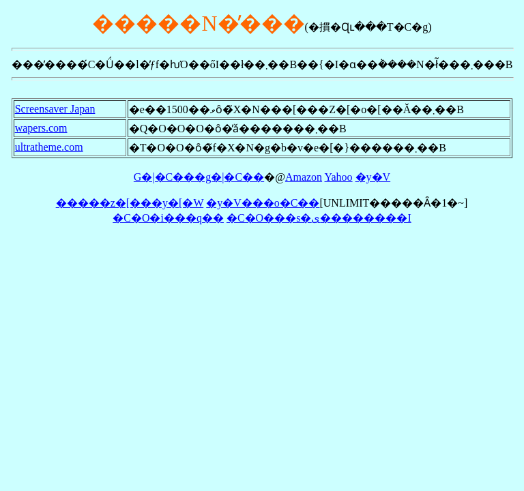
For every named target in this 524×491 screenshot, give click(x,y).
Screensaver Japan (55, 109)
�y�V (373, 177)
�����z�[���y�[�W (130, 203)
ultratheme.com (49, 147)
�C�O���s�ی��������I (319, 218)
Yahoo (339, 177)
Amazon (303, 177)
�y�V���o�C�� (262, 203)
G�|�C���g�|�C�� (199, 177)
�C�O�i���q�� (168, 218)
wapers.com (41, 128)
